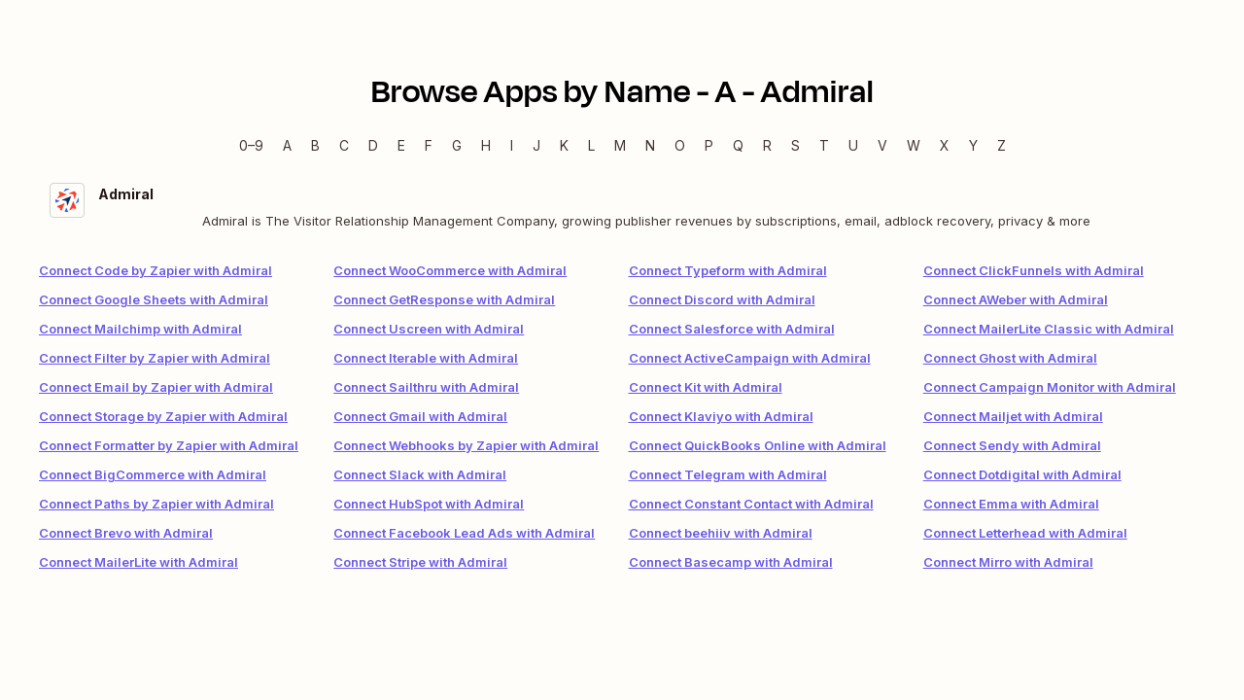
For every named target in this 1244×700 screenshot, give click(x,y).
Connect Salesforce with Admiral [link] (732, 328)
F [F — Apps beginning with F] (428, 145)
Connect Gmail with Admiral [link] (420, 416)
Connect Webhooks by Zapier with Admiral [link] (466, 445)
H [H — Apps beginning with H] (486, 145)
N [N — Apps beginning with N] (650, 145)
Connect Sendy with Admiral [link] (1012, 445)
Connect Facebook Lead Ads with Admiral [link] (464, 533)
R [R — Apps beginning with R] (767, 145)
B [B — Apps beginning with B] (315, 145)
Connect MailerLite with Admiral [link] (138, 562)
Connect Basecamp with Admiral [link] (731, 562)
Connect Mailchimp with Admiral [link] (140, 328)
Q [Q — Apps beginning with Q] (738, 145)
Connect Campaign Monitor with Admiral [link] (1049, 387)
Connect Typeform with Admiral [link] (728, 270)
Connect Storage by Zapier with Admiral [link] (163, 416)
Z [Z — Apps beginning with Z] (1001, 145)
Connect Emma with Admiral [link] (1011, 503)
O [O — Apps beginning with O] (679, 145)
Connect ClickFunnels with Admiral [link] (1033, 270)
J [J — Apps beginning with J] (536, 145)
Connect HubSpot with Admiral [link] (428, 503)
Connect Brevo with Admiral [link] (126, 533)
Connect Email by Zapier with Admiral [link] (156, 387)
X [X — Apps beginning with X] (945, 145)
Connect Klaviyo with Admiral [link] (721, 416)
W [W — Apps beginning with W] (913, 145)
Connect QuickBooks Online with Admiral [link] (757, 445)
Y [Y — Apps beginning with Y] (973, 145)
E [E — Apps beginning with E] (401, 145)
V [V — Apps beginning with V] (882, 145)
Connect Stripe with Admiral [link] (420, 562)
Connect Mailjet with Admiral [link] (1013, 416)
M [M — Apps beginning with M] (620, 145)
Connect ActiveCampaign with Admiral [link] (750, 358)
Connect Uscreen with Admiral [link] (428, 328)
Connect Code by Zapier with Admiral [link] (155, 270)
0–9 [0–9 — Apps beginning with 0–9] (251, 145)
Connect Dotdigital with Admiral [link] (1022, 474)
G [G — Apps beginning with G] (457, 145)
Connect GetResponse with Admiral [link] (444, 299)
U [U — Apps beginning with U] (853, 145)
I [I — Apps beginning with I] (511, 145)
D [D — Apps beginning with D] (373, 145)
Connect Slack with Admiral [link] (419, 474)
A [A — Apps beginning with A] (287, 145)
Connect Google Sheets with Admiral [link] (153, 299)
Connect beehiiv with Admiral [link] (720, 533)
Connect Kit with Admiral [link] (705, 387)
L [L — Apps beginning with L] (591, 145)
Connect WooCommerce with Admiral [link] (450, 270)
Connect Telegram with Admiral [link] (728, 474)
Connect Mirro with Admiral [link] (1008, 562)
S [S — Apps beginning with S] (795, 145)
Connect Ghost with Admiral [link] (1010, 358)
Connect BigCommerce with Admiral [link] (152, 474)
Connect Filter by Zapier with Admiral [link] (154, 358)
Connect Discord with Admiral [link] (722, 299)
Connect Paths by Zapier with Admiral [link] (156, 503)
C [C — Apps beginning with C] (344, 145)
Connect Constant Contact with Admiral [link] (751, 503)
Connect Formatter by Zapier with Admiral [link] (168, 445)
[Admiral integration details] (622, 206)
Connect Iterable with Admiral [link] (425, 358)
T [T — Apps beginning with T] (824, 145)
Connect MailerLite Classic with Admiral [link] (1048, 328)
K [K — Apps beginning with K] (564, 145)
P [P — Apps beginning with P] (709, 145)
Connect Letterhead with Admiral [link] (1025, 533)
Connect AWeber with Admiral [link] (1015, 299)
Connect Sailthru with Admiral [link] (426, 387)
